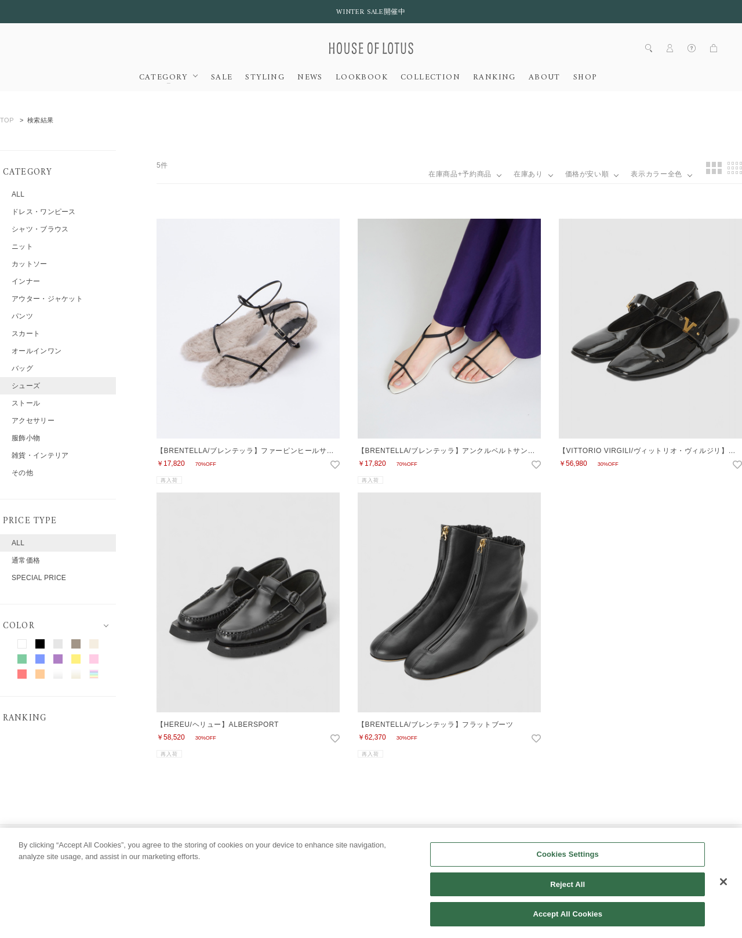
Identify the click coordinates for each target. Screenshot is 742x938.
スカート (26, 333)
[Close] (723, 893)
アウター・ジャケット (47, 299)
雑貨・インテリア (40, 455)
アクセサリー (33, 421)
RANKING (494, 78)
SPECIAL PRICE (39, 578)
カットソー (30, 264)
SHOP (585, 78)
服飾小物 (26, 438)
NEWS (310, 78)
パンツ (22, 316)
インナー (26, 281)
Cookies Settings (567, 865)
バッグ (22, 368)
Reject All (567, 896)
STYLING (265, 78)
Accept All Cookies (567, 925)
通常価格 (26, 560)
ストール (26, 403)
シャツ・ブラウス (40, 229)
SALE (222, 78)
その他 (22, 473)
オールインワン (36, 351)
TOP (7, 120)
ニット (22, 246)
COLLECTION (430, 78)
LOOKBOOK (362, 78)
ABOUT (545, 78)
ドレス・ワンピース (44, 212)
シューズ (26, 386)
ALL (18, 194)
